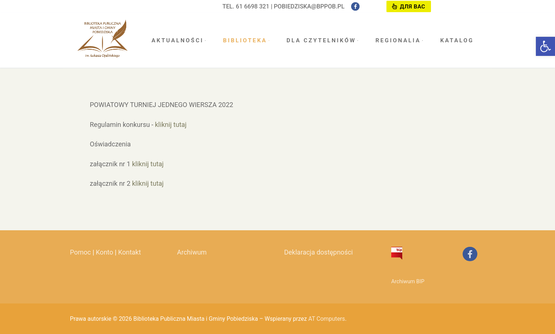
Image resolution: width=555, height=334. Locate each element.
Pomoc (80, 252)
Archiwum (192, 252)
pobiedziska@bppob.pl (309, 6)
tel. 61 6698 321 (245, 6)
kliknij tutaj (171, 124)
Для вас (408, 6)
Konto (104, 252)
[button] (545, 46)
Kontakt (129, 252)
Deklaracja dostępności (318, 252)
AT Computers (326, 318)
